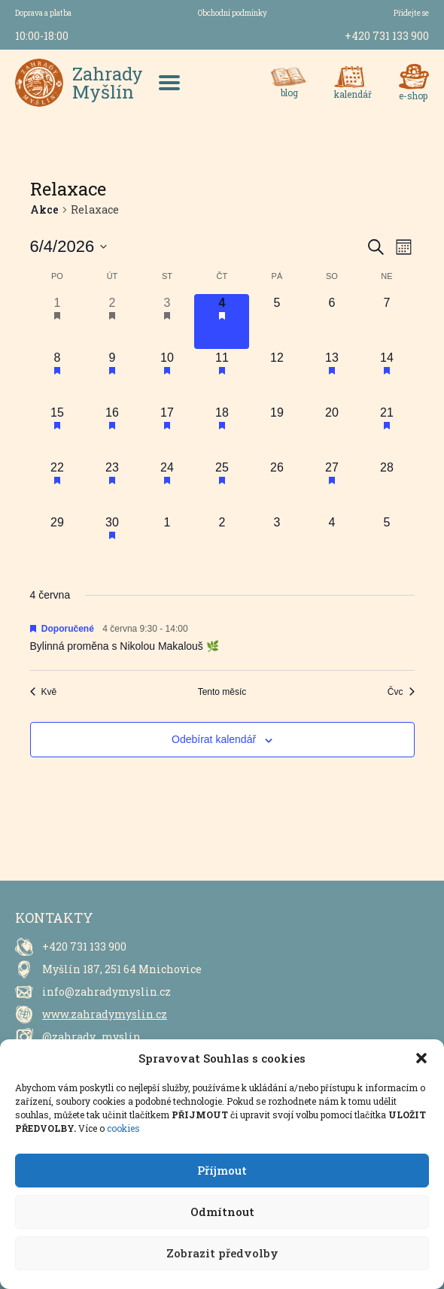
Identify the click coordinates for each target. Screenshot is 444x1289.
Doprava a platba (43, 13)
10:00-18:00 (41, 36)
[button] (421, 1058)
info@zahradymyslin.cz (106, 991)
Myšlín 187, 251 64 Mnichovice (122, 969)
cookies (123, 1128)
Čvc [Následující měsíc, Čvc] (401, 692)
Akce (44, 209)
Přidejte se (411, 13)
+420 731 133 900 (387, 36)
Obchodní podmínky (232, 13)
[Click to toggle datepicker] (69, 246)
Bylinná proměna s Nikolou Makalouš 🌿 (124, 646)
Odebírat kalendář (214, 739)
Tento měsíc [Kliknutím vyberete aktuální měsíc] (222, 692)
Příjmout (222, 1170)
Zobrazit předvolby (222, 1252)
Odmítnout (222, 1211)
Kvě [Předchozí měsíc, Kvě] (43, 692)
